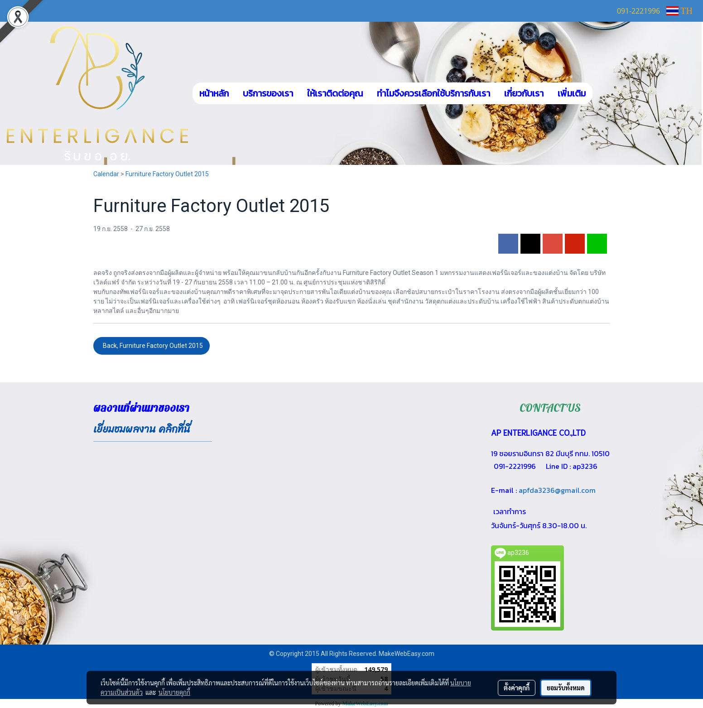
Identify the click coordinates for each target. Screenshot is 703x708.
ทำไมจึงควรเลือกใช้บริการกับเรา (433, 93)
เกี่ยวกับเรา (524, 93)
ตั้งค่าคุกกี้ (517, 688)
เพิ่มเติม (572, 93)
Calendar (106, 174)
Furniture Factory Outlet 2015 (167, 174)
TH (679, 11)
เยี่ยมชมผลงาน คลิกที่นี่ (141, 429)
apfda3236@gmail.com (557, 490)
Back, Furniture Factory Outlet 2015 (151, 345)
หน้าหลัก (214, 93)
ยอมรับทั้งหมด (566, 688)
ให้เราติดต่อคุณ (335, 93)
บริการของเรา (268, 93)
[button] (606, 93)
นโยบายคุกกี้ (174, 692)
